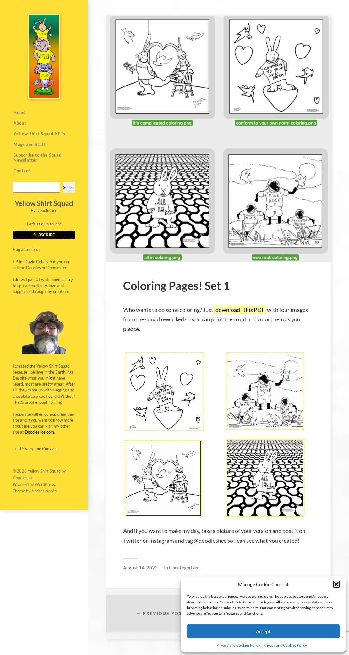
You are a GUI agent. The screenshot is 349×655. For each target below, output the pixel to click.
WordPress (45, 484)
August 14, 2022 (140, 567)
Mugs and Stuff (30, 144)
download (227, 309)
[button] (336, 584)
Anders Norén (44, 490)
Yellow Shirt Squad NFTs (39, 133)
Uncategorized (184, 567)
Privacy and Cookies (38, 448)
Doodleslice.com (39, 432)
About (20, 122)
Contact (22, 170)
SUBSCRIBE (44, 234)
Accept (263, 631)
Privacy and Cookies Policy (238, 645)
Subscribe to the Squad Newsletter (38, 158)
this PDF (254, 309)
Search (69, 187)
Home (20, 112)
